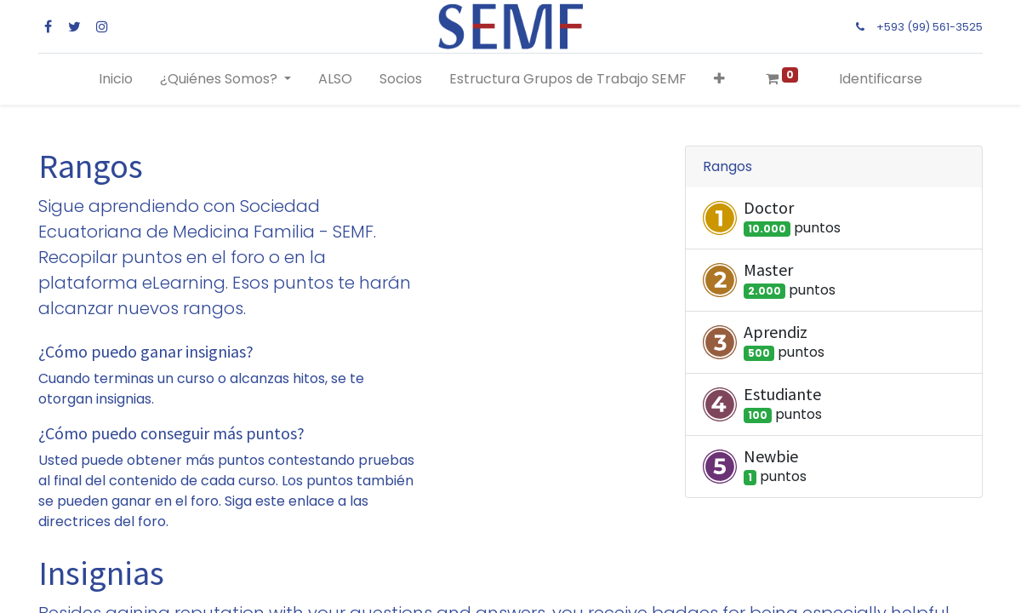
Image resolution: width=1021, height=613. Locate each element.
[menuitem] (115, 79)
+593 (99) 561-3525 (929, 27)
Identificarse (880, 79)
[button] (719, 79)
